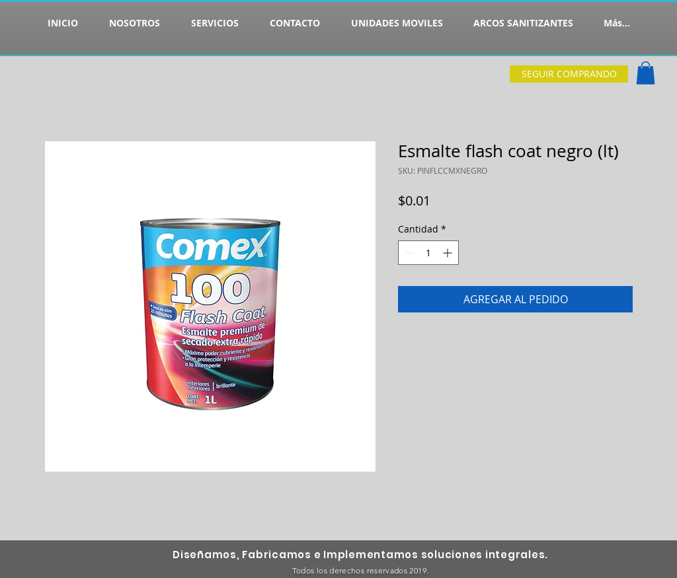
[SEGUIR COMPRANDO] (569, 74)
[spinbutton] (428, 252)
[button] (645, 73)
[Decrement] (408, 252)
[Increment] (448, 252)
